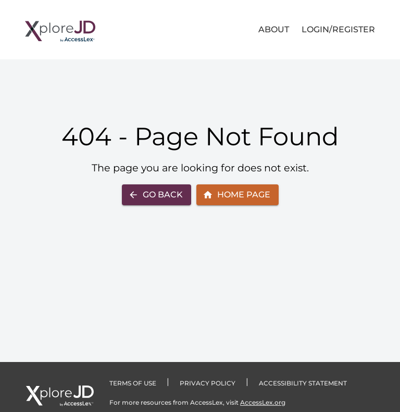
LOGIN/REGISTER (338, 29)
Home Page (236, 195)
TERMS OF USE (132, 383)
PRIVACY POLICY (207, 383)
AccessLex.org (262, 402)
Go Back (155, 195)
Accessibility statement (303, 383)
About (273, 29)
